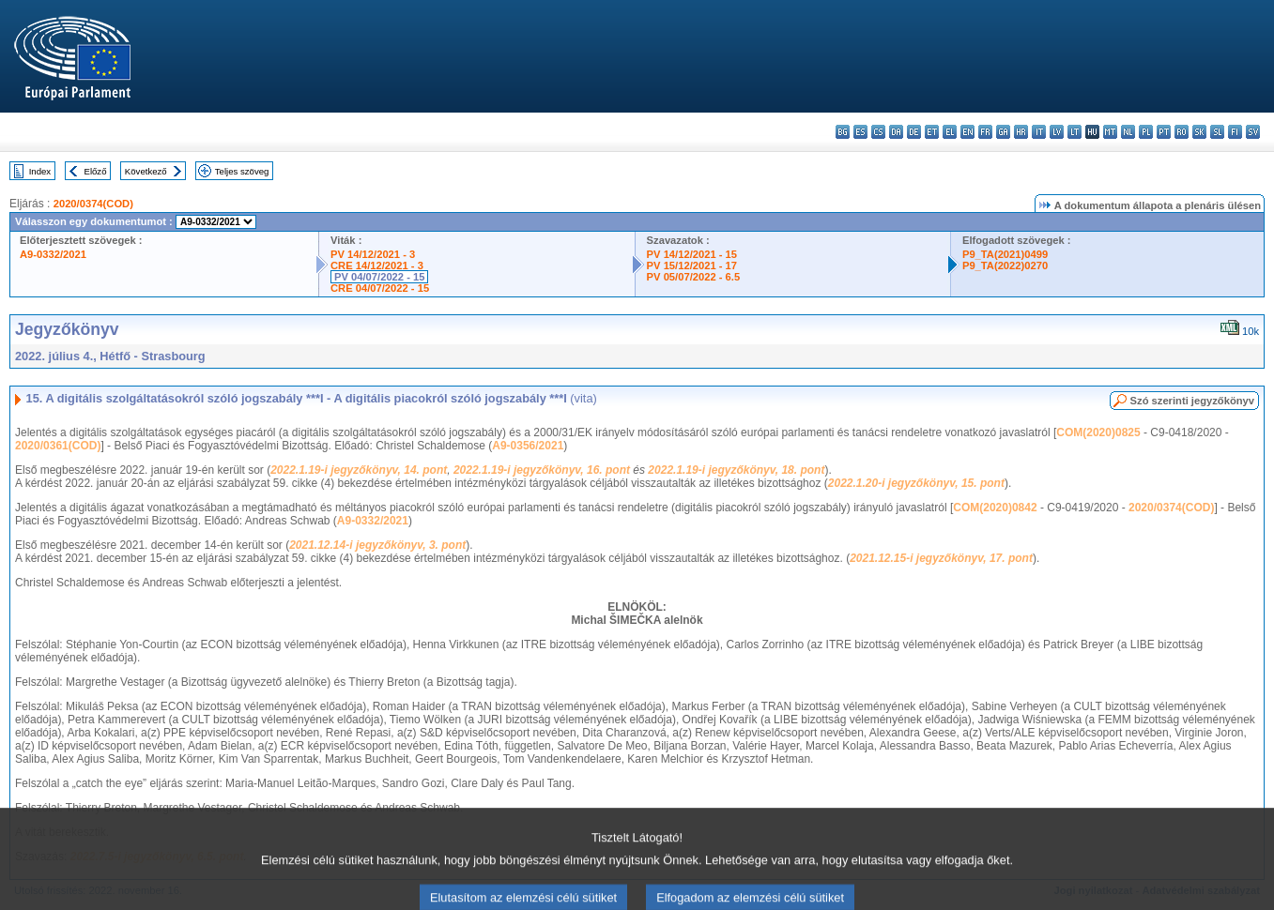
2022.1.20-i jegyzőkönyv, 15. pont (916, 483)
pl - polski (1146, 132)
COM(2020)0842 (994, 507)
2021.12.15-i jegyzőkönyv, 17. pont (941, 558)
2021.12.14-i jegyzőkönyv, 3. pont (377, 545)
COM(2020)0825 (1098, 432)
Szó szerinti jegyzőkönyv (1192, 400)
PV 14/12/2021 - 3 (372, 254)
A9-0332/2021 (53, 254)
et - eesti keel (932, 132)
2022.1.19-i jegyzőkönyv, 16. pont (541, 470)
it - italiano (1039, 132)
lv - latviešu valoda (1057, 132)
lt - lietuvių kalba (1074, 132)
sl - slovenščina (1217, 132)
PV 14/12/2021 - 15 (692, 254)
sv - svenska (1253, 132)
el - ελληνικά (950, 132)
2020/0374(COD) (93, 203)
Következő (146, 171)
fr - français (985, 132)
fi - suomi (1235, 132)
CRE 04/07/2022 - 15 (379, 288)
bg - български (843, 132)
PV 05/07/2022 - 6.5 (694, 276)
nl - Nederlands (1128, 132)
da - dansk (896, 132)
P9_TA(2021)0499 (1005, 254)
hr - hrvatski (1021, 132)
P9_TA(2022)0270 (1005, 265)
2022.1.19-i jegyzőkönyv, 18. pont (736, 470)
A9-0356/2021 (527, 445)
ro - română (1181, 132)
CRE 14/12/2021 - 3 (376, 265)
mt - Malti (1110, 132)
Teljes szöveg (242, 171)
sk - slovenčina (1199, 132)
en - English (967, 132)
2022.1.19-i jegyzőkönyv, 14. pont (358, 470)
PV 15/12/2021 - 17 (692, 265)
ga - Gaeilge (1003, 132)
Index (40, 171)
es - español (860, 132)
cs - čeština (878, 132)
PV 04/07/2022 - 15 (379, 276)
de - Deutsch (914, 132)
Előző (95, 171)
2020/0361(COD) (57, 445)
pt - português (1164, 132)
